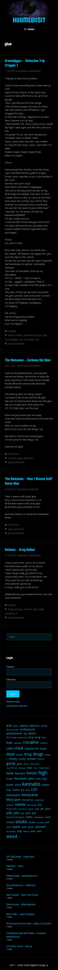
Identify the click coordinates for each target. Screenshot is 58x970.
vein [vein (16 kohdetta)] (32, 831)
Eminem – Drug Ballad (20, 549)
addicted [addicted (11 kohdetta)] (24, 725)
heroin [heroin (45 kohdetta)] (31, 773)
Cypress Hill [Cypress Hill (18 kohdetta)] (32, 748)
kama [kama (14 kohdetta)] (18, 784)
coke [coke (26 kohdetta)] (9, 748)
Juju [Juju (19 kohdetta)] (44, 778)
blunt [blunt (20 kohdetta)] (32, 733)
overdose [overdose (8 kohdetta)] (22, 809)
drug (10, 609)
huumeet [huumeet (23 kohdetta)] (20, 778)
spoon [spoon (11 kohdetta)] (31, 827)
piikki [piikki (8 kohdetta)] (37, 809)
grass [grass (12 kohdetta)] (19, 763)
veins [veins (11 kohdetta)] (39, 831)
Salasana (10, 679)
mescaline (29, 339)
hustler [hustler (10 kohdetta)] (9, 778)
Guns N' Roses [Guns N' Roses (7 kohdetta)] (11, 768)
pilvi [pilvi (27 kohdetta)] (16, 813)
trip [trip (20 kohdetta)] (19, 831)
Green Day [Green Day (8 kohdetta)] (34, 764)
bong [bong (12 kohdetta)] (30, 737)
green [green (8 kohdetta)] (26, 764)
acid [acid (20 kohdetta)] (9, 725)
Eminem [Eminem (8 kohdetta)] (41, 759)
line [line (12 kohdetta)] (22, 789)
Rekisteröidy (13, 701)
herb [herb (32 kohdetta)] (9, 773)
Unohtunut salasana (16, 705)
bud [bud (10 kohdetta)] (43, 737)
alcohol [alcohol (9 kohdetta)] (44, 726)
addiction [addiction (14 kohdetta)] (34, 725)
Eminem (28, 609)
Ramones (29, 458)
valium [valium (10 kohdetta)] (26, 831)
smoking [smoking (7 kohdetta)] (40, 822)
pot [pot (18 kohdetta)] (34, 813)
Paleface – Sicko (14, 866)
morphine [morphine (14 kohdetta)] (27, 799)
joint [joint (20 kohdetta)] (31, 778)
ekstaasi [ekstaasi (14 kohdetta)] (31, 758)
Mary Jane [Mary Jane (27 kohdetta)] (13, 799)
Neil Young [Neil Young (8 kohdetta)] (31, 805)
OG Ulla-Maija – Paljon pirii (20, 856)
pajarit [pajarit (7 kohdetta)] (30, 809)
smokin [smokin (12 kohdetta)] (32, 822)
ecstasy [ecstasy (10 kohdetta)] (22, 758)
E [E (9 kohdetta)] (6, 759)
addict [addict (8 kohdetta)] (15, 726)
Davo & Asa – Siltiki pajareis (20, 904)
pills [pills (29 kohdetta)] (9, 813)
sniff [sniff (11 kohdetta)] (47, 822)
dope (38, 335)
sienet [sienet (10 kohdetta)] (48, 817)
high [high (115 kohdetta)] (42, 773)
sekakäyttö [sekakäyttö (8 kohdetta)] (38, 817)
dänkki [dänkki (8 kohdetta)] (47, 755)
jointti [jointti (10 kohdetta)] (38, 778)
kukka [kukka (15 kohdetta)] (16, 790)
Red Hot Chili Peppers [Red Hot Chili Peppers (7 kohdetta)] (15, 817)
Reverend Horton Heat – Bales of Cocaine (28, 923)
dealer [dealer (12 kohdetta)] (43, 748)
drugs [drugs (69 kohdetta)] (38, 754)
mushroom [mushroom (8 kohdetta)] (39, 800)
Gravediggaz (11, 339)
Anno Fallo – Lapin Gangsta (20, 913)
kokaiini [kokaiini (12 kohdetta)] (45, 784)
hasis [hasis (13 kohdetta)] (29, 767)
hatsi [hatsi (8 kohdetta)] (36, 768)
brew (11, 335)
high (41, 609)
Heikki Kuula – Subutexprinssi (21, 875)
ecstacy (18, 609)
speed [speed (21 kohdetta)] (16, 827)
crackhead (29, 335)
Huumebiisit (29, 20)
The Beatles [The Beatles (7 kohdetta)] (11, 831)
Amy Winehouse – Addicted (20, 885)
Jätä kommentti (16, 343)
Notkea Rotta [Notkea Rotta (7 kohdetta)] (11, 809)
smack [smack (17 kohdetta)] (10, 822)
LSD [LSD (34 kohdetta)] (34, 789)
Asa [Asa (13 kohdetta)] (25, 733)
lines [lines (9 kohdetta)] (28, 790)
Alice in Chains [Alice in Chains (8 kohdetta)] (12, 729)
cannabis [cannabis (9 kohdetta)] (18, 743)
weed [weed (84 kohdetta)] (11, 836)
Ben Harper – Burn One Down (22, 894)
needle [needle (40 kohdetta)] (20, 804)
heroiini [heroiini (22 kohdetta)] (20, 773)
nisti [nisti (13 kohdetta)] (39, 804)
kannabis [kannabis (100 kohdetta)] (31, 784)
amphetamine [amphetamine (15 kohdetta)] (14, 733)
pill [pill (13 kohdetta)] (42, 808)
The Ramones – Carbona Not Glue (27, 360)
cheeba (19, 335)
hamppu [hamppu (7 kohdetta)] (22, 768)
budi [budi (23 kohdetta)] (9, 742)
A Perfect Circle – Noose (19, 946)
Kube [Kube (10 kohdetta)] (8, 790)
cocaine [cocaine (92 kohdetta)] (31, 742)
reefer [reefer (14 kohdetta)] (29, 816)
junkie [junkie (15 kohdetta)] (9, 784)
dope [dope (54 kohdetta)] (10, 753)
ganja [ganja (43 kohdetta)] (10, 763)
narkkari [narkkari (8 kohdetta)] (9, 805)
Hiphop (12, 331)
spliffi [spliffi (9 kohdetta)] (23, 827)
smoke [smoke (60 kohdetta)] (21, 821)
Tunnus (10, 666)
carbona (12, 458)
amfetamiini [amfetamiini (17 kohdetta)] (27, 729)
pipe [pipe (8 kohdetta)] (22, 813)
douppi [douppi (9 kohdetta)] (19, 754)
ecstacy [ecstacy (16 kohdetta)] (13, 758)
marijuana (10, 613)
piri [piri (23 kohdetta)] (28, 813)
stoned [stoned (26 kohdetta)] (40, 827)
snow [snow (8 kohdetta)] (8, 827)
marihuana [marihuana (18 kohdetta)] (13, 795)
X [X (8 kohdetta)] (19, 837)
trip (37, 339)
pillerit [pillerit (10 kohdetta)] (47, 808)
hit (21, 339)
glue (45, 335)
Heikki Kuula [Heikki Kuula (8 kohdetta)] (44, 768)
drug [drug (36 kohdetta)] (28, 754)
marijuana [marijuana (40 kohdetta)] (29, 794)
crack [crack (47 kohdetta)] (18, 748)
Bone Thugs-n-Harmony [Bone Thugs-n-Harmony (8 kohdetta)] (16, 737)
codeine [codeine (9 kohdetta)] (43, 743)
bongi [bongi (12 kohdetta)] (37, 737)
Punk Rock (13, 453)
